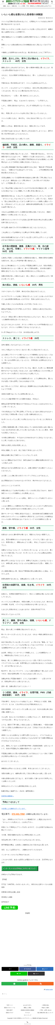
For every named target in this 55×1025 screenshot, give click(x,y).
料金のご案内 (45, 1007)
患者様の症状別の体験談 (27, 1010)
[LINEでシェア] (18, 974)
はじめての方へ (27, 1005)
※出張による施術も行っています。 (13, 808)
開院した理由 (27, 1007)
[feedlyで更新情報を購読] (14, 983)
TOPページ (10, 1005)
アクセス (27, 1012)
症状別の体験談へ (7, 796)
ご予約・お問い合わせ (45, 1010)
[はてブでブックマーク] (44, 969)
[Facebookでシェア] (27, 969)
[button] (36, 974)
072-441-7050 (18, 814)
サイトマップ (27, 1015)
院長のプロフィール (9, 1007)
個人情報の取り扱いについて (45, 1012)
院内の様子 (10, 1010)
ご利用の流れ (45, 1005)
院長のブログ (9, 1012)
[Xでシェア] (10, 969)
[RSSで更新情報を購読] (41, 983)
